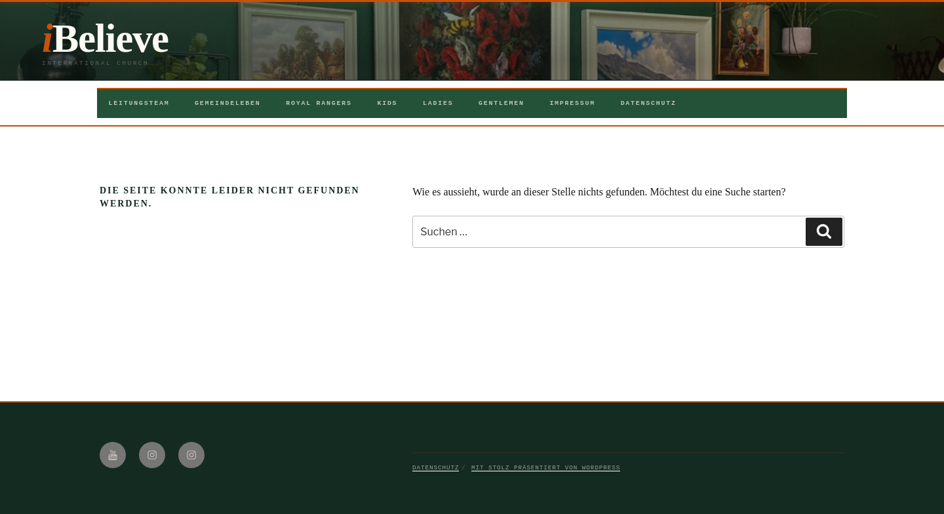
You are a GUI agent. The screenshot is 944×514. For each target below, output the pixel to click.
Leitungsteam (139, 103)
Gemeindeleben (228, 103)
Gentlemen (501, 103)
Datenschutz (649, 103)
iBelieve (105, 38)
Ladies (438, 103)
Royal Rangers (319, 103)
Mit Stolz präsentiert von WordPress (545, 467)
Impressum (572, 103)
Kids (387, 103)
